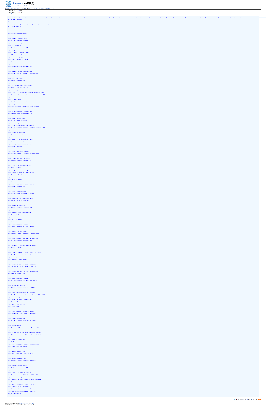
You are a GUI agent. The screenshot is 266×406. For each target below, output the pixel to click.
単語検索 (43, 8)
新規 (35, 8)
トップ (7, 8)
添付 (26, 8)
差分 (15, 8)
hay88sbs (18, 3)
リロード (30, 8)
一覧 (39, 8)
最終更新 (48, 8)
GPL (33, 403)
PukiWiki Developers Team (23, 403)
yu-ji (15, 404)
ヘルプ (52, 8)
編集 (12, 8)
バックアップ (20, 8)
